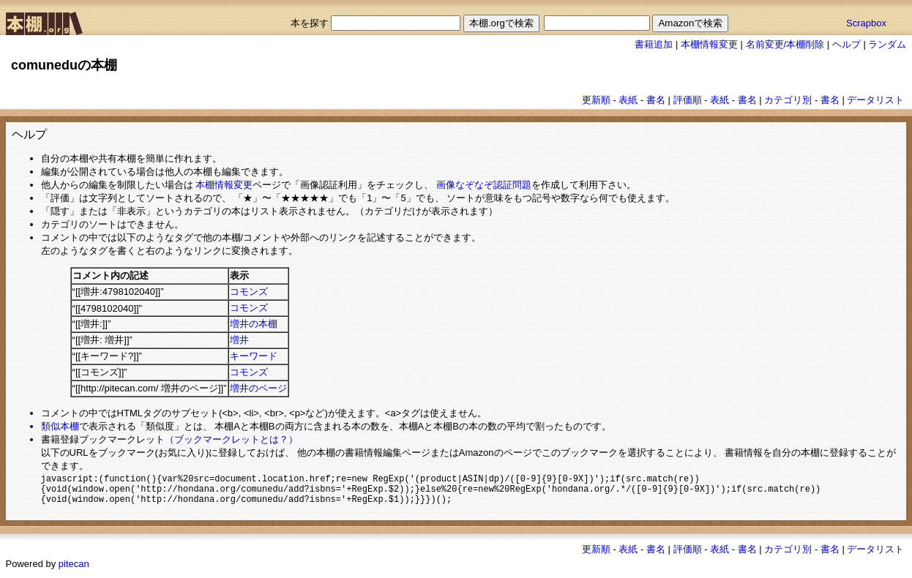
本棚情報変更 (709, 44)
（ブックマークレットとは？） (231, 439)
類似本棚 (60, 426)
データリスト (875, 99)
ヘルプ (846, 44)
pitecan (74, 568)
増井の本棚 (253, 323)
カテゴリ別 (788, 99)
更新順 (596, 99)
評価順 (687, 99)
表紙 (628, 99)
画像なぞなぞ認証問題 (483, 184)
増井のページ (258, 388)
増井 (239, 339)
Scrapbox (866, 23)
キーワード (253, 355)
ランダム (887, 44)
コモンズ (249, 291)
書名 (655, 99)
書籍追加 (654, 44)
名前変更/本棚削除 (785, 44)
